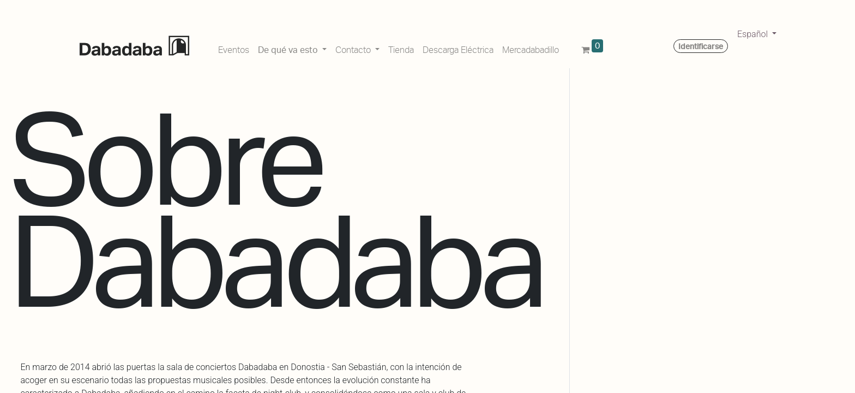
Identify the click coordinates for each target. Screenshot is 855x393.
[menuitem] (234, 48)
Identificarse (700, 46)
